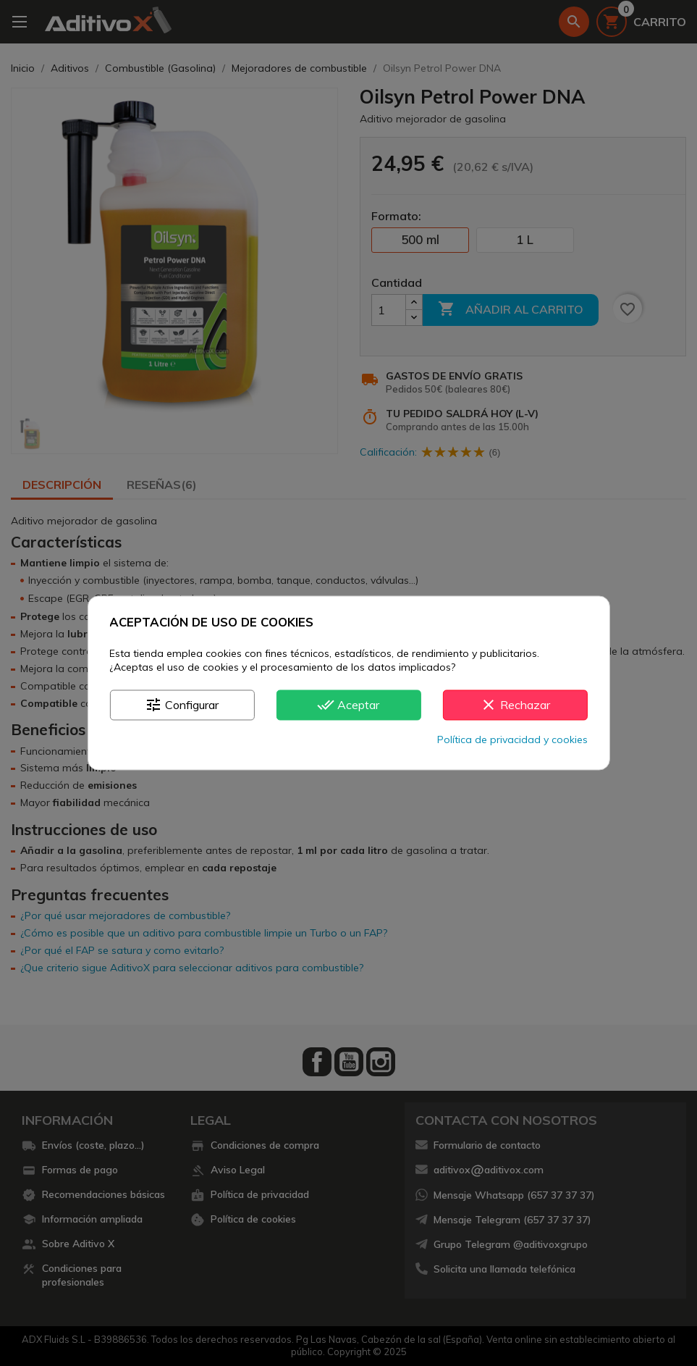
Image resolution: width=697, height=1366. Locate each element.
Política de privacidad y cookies (512, 740)
